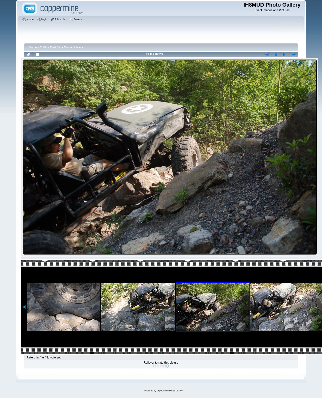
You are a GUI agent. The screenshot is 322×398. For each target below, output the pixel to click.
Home (33, 47)
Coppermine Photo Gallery (169, 390)
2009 (43, 47)
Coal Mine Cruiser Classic (67, 47)
